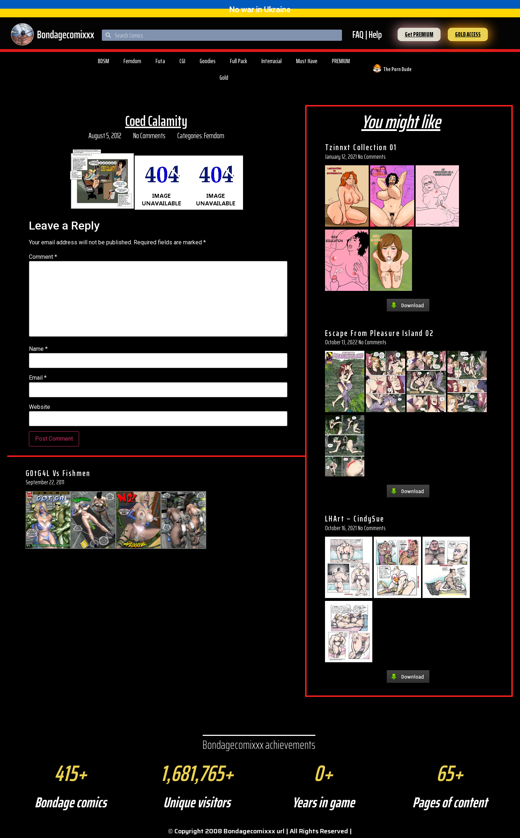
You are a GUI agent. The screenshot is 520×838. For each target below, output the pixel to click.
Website (39, 407)
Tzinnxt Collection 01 (360, 147)
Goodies (208, 61)
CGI (182, 61)
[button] (419, 34)
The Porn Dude (397, 69)
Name (38, 349)
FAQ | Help (367, 34)
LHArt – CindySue (354, 518)
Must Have (306, 61)
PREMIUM (341, 61)
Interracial (271, 61)
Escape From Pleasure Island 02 (379, 333)
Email (38, 378)
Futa (160, 61)
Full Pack (238, 61)
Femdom (132, 61)
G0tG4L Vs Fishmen (58, 473)
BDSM (103, 61)
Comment (43, 257)
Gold (224, 78)
